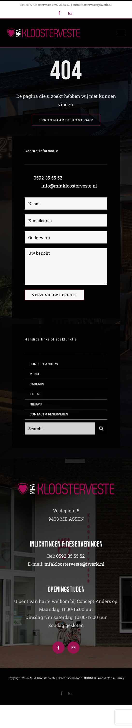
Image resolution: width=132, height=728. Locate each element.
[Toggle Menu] (121, 33)
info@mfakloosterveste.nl (69, 186)
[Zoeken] (101, 430)
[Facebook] (58, 648)
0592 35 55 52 (48, 178)
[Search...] (60, 430)
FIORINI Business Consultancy (103, 678)
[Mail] (73, 648)
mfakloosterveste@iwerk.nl (92, 5)
